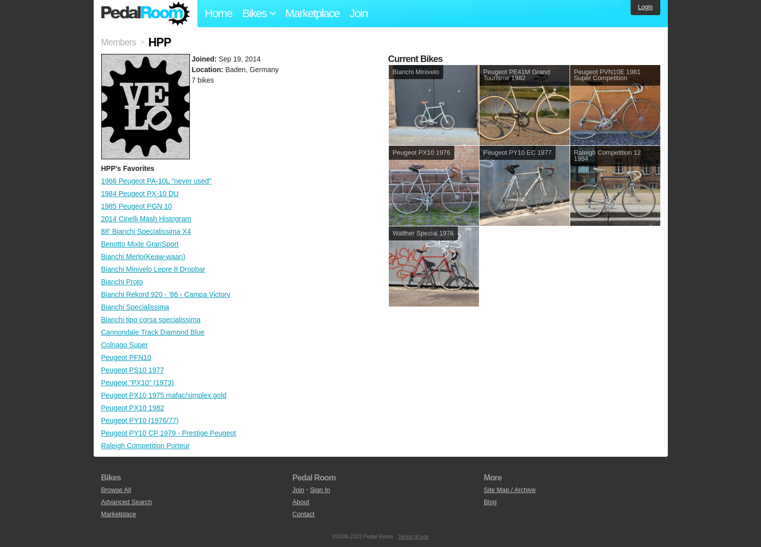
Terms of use (413, 536)
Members (118, 42)
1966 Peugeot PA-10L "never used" (156, 181)
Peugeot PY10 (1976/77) (140, 420)
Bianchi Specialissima (135, 307)
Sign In (320, 490)
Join (359, 13)
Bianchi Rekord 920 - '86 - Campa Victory (166, 294)
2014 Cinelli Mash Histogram (146, 219)
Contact (304, 514)
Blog (490, 502)
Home (219, 13)
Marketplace (312, 13)
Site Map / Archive (510, 490)
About (301, 502)
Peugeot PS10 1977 (132, 370)
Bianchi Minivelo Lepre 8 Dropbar (153, 269)
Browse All (116, 490)
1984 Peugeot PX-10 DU (140, 194)
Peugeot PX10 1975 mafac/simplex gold (164, 395)
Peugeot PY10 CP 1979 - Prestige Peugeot (168, 433)
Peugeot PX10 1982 (132, 408)
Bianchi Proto (122, 282)
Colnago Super (124, 345)
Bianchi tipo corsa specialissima (151, 320)
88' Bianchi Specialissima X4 (146, 231)
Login (645, 7)
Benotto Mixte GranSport (140, 244)
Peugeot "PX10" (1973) (137, 383)
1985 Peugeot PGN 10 (136, 206)
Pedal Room (145, 14)
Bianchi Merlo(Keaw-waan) (143, 257)
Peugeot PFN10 (126, 357)
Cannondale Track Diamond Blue (152, 332)
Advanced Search (126, 502)
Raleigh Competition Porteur (145, 446)
